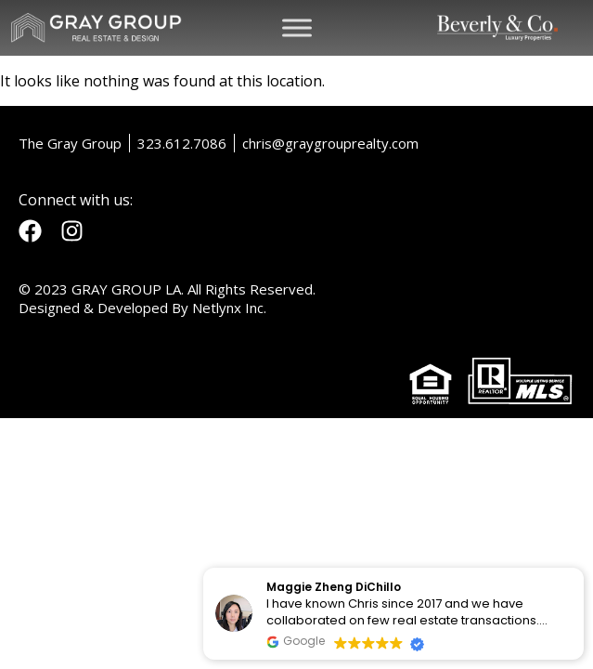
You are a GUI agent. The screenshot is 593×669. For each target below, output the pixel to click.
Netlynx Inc (228, 307)
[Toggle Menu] (297, 27)
